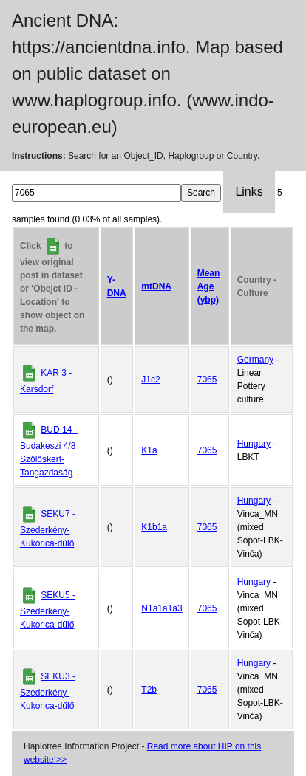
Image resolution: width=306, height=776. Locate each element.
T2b (149, 689)
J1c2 (150, 379)
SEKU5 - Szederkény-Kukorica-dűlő (47, 610)
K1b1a (154, 527)
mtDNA (156, 286)
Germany (255, 359)
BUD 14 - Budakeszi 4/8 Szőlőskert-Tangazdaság (49, 451)
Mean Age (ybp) (208, 286)
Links (248, 191)
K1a (149, 450)
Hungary (254, 444)
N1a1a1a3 (161, 608)
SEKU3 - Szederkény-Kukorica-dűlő (47, 691)
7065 (207, 379)
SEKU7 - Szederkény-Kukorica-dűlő (47, 529)
